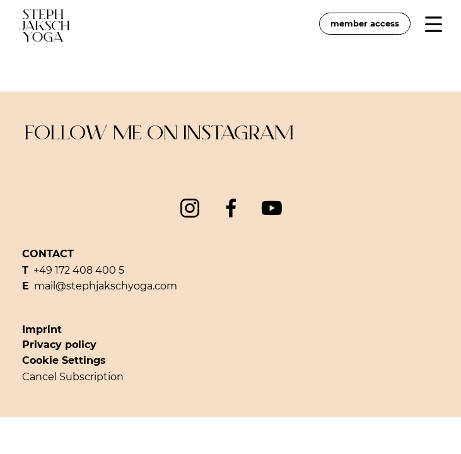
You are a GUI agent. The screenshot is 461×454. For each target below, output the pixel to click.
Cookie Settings (64, 360)
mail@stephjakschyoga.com (105, 286)
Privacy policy (59, 345)
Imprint (42, 329)
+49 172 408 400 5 (78, 270)
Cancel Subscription (73, 377)
